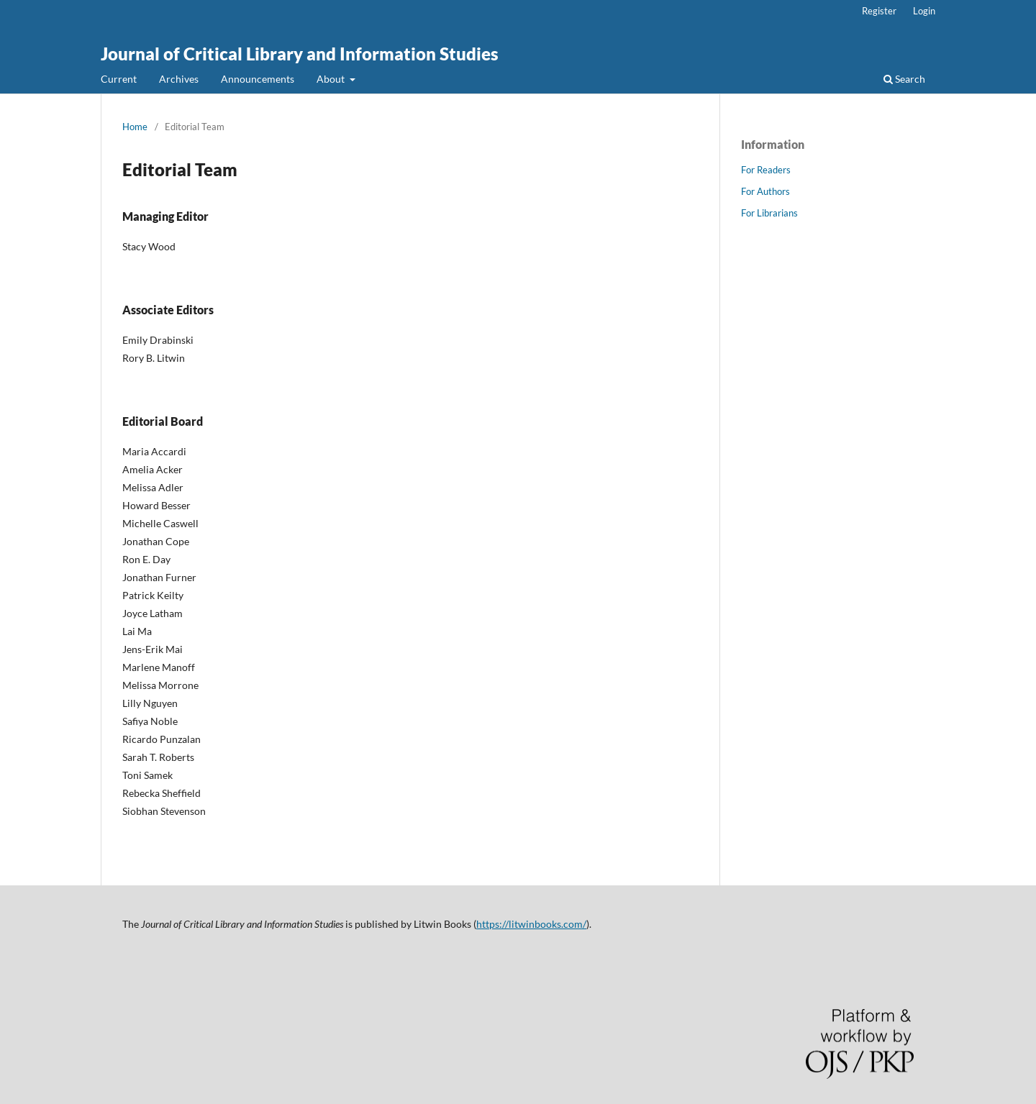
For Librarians (769, 213)
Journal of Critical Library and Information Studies (300, 53)
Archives (179, 79)
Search (904, 79)
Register (879, 11)
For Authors (765, 191)
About (332, 79)
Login (924, 11)
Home (134, 126)
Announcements (257, 79)
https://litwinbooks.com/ (531, 924)
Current (119, 79)
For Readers (766, 169)
